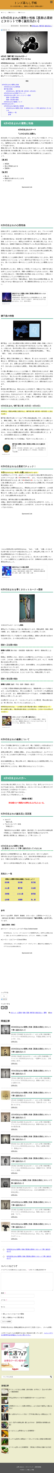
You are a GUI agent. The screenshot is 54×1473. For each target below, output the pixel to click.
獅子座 (41, 26)
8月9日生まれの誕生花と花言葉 (14, 106)
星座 (27, 1012)
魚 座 (33, 899)
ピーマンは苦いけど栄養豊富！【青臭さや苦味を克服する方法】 (30, 1447)
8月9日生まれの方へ (8, 104)
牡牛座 (20, 882)
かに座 (7, 888)
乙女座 (33, 888)
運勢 (45, 1012)
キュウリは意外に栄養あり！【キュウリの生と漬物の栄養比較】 (30, 1439)
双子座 (33, 882)
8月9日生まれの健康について (13, 102)
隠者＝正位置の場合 (12, 97)
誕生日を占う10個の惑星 (20, 567)
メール (4, 1300)
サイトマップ (29, 1467)
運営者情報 (38, 1467)
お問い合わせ (20, 1467)
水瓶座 (20, 899)
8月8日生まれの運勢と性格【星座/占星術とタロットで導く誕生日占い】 (26, 1250)
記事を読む (14, 1041)
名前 (3, 1293)
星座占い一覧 (12, 112)
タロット (13, 1012)
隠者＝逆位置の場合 (12, 99)
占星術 (19, 1012)
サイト (3, 1307)
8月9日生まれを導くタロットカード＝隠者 (17, 95)
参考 (9, 114)
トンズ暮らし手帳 (25, 2)
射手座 (33, 894)
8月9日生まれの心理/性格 (12, 87)
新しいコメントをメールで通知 (13, 1314)
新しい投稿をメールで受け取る (13, 1317)
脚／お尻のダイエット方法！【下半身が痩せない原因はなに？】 (30, 1414)
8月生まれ (35, 26)
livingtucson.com (6, 303)
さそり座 (20, 894)
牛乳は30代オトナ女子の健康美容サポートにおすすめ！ (27, 1398)
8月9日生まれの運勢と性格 (10, 84)
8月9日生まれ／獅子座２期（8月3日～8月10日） (21, 91)
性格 (24, 1012)
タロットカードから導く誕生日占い (24, 717)
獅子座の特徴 (8, 89)
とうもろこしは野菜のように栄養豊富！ (22, 1431)
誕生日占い (48, 26)
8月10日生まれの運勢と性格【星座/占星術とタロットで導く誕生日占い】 (26, 1257)
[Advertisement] (27, 204)
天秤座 (7, 894)
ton (51, 1012)
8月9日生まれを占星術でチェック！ (15, 93)
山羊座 (7, 899)
